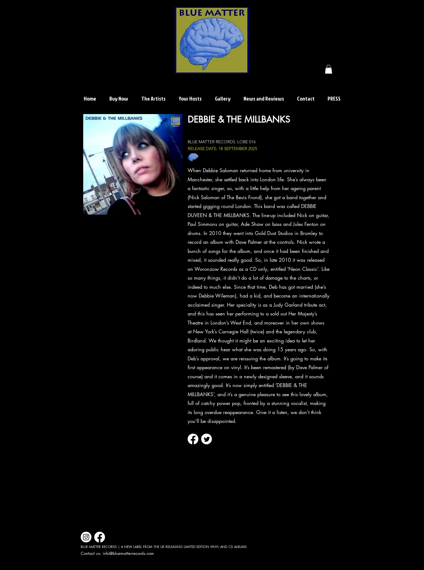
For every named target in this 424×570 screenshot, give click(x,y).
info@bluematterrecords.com (128, 553)
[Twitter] (206, 439)
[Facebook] (193, 439)
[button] (328, 69)
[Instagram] (86, 537)
